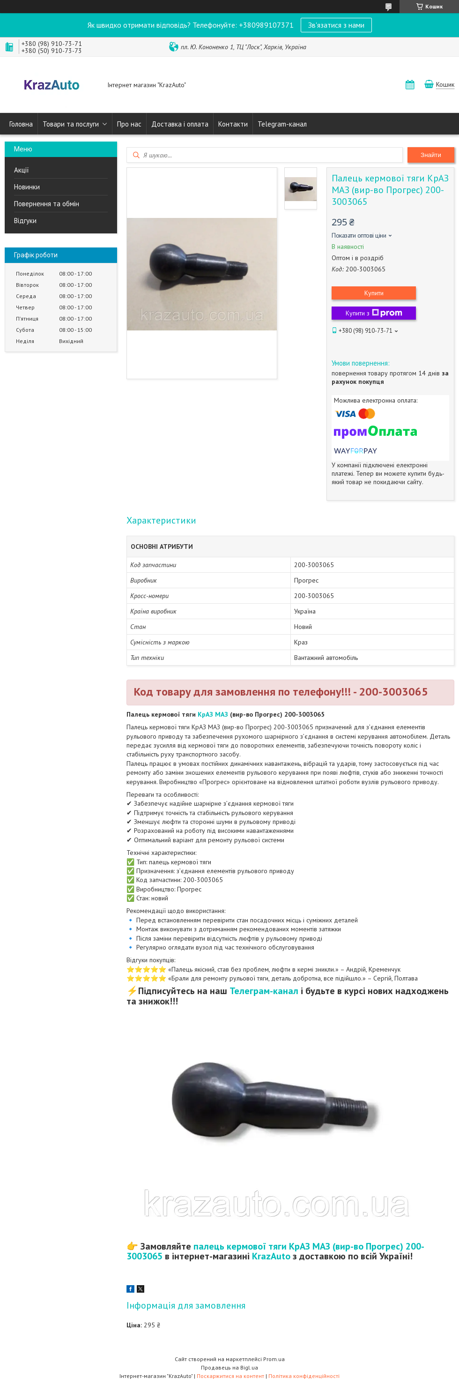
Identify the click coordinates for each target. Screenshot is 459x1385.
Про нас (129, 123)
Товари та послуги (71, 123)
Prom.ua (274, 1359)
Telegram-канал (282, 123)
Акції (21, 169)
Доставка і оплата (179, 123)
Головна (21, 123)
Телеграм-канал (264, 991)
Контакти (233, 123)
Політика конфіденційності (304, 1375)
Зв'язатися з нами (336, 25)
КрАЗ (205, 714)
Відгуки (25, 220)
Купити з (374, 313)
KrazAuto (271, 1256)
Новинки (27, 186)
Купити (374, 293)
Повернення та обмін (46, 203)
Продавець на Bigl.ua (229, 1367)
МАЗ (221, 714)
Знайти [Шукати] (431, 154)
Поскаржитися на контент (230, 1375)
